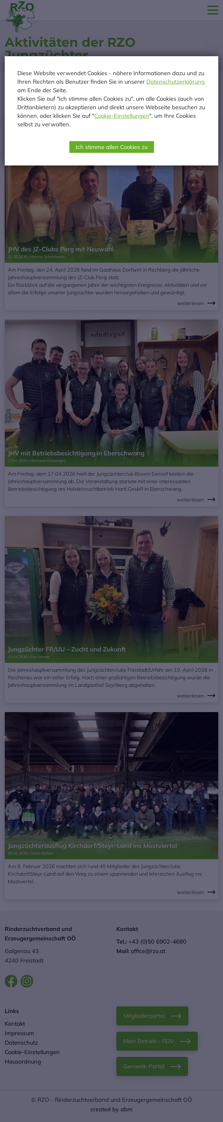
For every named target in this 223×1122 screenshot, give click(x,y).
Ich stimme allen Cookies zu (112, 147)
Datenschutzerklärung (175, 81)
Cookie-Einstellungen (121, 115)
